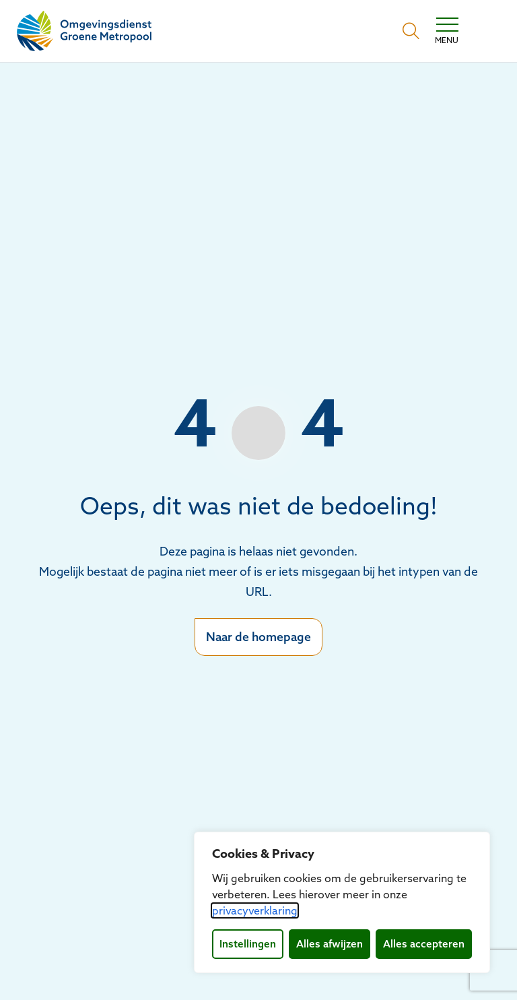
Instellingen (247, 943)
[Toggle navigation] (447, 31)
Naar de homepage (258, 636)
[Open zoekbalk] (411, 31)
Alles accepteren (423, 943)
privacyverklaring (255, 910)
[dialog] (342, 902)
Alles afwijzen (329, 943)
